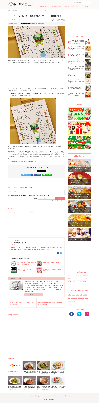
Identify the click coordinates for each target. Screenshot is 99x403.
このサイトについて (45, 396)
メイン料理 (84, 278)
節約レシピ (70, 278)
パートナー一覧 (32, 396)
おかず (69, 281)
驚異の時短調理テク (45, 6)
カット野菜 (73, 297)
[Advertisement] (36, 334)
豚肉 (78, 294)
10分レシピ (78, 275)
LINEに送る (47, 175)
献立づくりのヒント (76, 6)
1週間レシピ (85, 275)
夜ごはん (77, 278)
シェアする (36, 175)
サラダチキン (71, 300)
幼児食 (84, 281)
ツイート (25, 175)
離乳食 (79, 281)
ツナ (87, 297)
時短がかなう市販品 (56, 6)
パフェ (27, 212)
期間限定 (32, 212)
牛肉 (73, 294)
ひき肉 (85, 294)
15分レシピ (70, 275)
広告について (56, 396)
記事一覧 (13, 244)
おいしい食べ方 (86, 6)
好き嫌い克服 (66, 6)
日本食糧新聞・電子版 (59, 20)
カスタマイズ (21, 212)
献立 (74, 281)
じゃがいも (81, 297)
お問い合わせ (67, 396)
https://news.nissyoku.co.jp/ (18, 252)
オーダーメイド (12, 212)
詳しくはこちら (34, 294)
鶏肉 (69, 294)
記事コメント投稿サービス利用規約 (16, 187)
